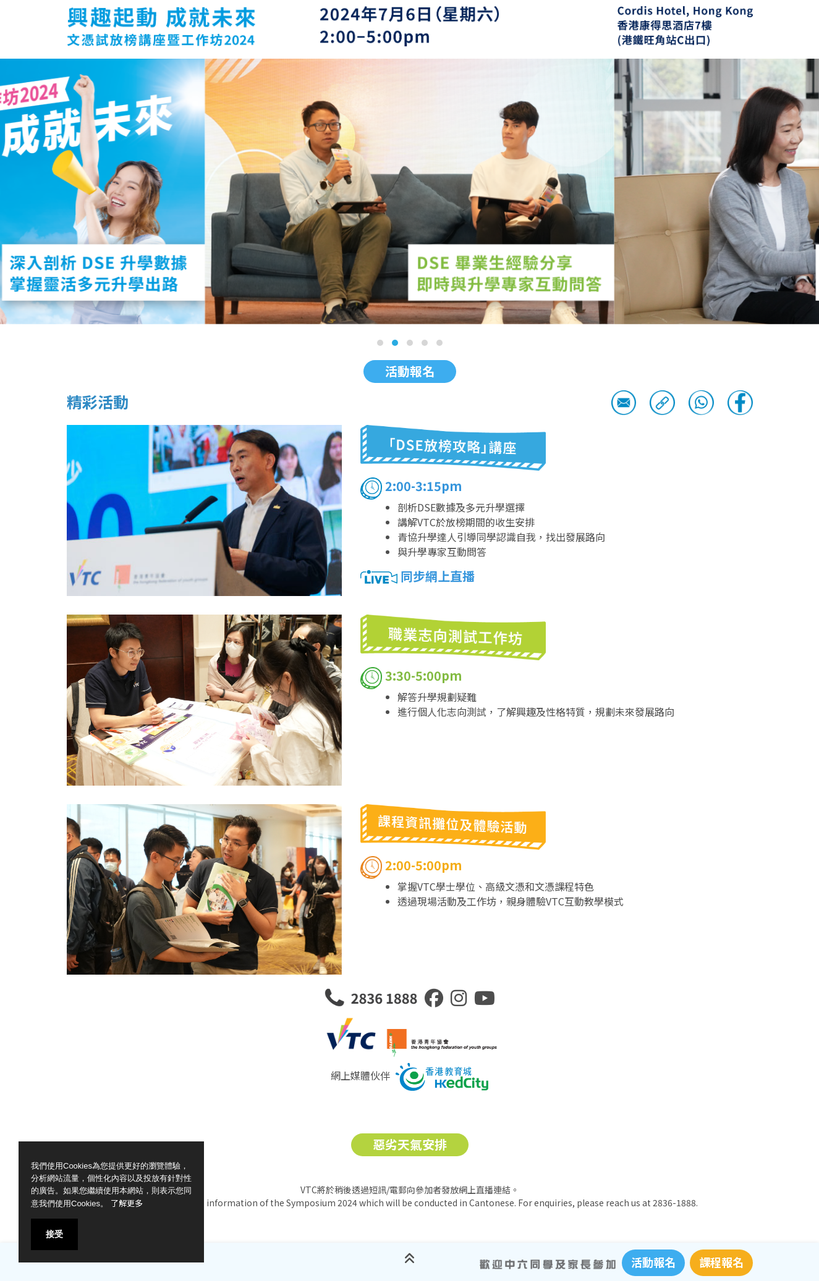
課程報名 (721, 1262)
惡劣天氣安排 (410, 1144)
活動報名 (410, 371)
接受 (54, 1234)
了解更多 (127, 1203)
